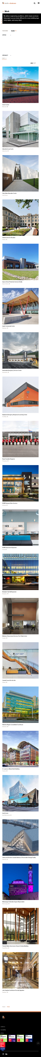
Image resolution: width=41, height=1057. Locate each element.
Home (3, 1007)
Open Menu (38, 3)
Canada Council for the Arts (9, 680)
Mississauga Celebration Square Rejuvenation (13, 902)
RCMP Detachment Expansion (9, 547)
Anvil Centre (5, 813)
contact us (3, 1026)
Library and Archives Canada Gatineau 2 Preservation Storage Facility (19, 857)
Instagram (3, 1054)
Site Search (34, 3)
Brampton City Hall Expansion (9, 592)
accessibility (3, 1030)
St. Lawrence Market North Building (10, 769)
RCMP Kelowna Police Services (9, 503)
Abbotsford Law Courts (7, 149)
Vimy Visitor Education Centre (9, 193)
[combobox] (20, 38)
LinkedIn (6, 1054)
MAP (35, 63)
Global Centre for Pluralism (8, 237)
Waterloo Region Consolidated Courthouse (12, 725)
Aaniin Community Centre (8, 326)
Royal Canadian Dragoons (8, 459)
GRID (32, 63)
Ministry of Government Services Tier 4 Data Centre (14, 636)
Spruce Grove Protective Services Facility (12, 282)
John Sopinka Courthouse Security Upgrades (13, 990)
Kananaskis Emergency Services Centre (12, 370)
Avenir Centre (5, 105)
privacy (2, 1033)
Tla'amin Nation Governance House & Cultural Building (15, 946)
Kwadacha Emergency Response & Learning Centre (14, 415)
